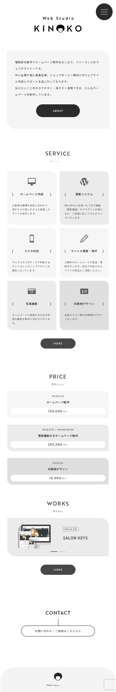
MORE (58, 347)
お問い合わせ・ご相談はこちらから (58, 631)
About (58, 111)
